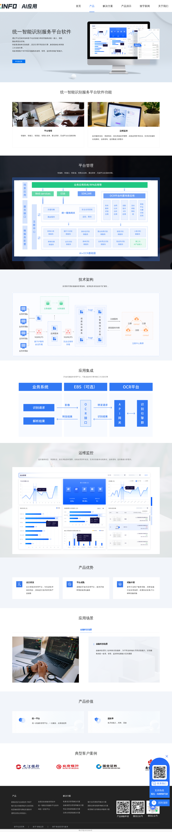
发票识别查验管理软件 (46, 802)
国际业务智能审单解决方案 (98, 806)
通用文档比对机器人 (19, 813)
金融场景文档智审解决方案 (73, 805)
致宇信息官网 (19, 827)
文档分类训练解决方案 (71, 813)
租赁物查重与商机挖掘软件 (21, 810)
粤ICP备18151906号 (85, 830)
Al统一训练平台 (44, 809)
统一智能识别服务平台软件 (48, 805)
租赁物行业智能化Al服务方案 (99, 809)
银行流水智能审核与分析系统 (22, 806)
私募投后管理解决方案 (71, 802)
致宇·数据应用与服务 (60, 827)
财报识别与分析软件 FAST (21, 802)
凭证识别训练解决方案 (71, 809)
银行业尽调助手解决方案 (97, 802)
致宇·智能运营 (38, 827)
